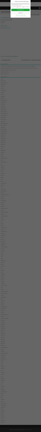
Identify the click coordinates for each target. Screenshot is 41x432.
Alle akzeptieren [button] (20, 10)
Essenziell (13, 6)
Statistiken (19, 6)
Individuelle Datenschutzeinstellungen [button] (20, 15)
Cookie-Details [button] (16, 16)
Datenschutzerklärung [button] (21, 16)
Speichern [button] (20, 13)
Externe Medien (26, 6)
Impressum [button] (25, 16)
